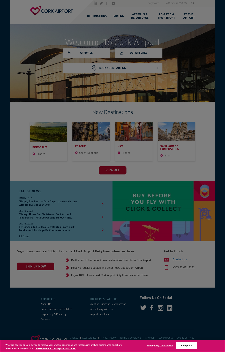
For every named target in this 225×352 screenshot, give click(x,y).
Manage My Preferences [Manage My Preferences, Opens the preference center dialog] (160, 345)
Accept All (186, 345)
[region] (112, 346)
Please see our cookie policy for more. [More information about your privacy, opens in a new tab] (55, 348)
